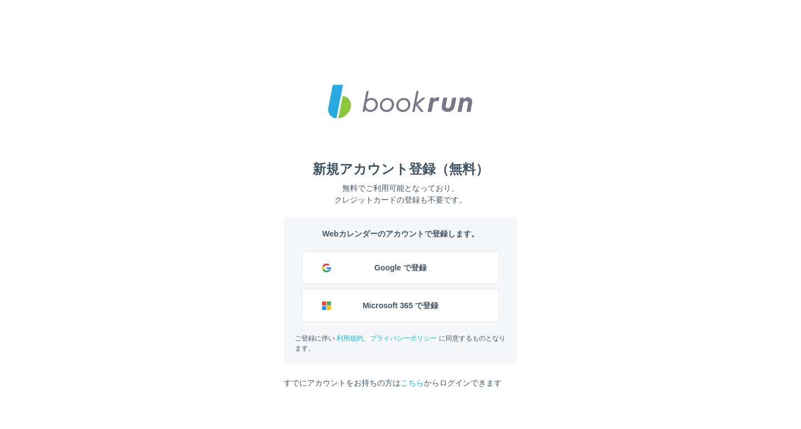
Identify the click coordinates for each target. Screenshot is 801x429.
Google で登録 (400, 267)
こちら (412, 382)
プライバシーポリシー (403, 338)
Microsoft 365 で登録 (400, 305)
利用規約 (350, 338)
